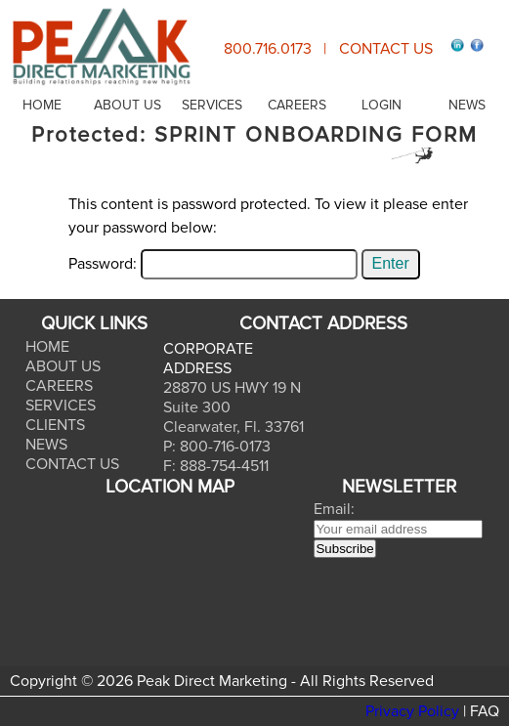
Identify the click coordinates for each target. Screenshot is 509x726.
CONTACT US (386, 49)
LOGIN (381, 105)
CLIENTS (55, 425)
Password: (213, 264)
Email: (334, 509)
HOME (42, 105)
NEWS (467, 105)
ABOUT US (127, 105)
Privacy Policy (412, 711)
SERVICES (212, 105)
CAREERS (297, 105)
